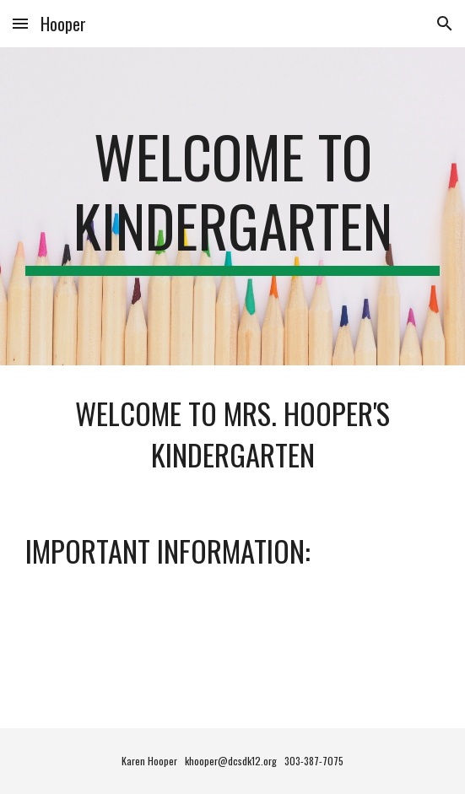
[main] (232, 206)
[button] (20, 23)
